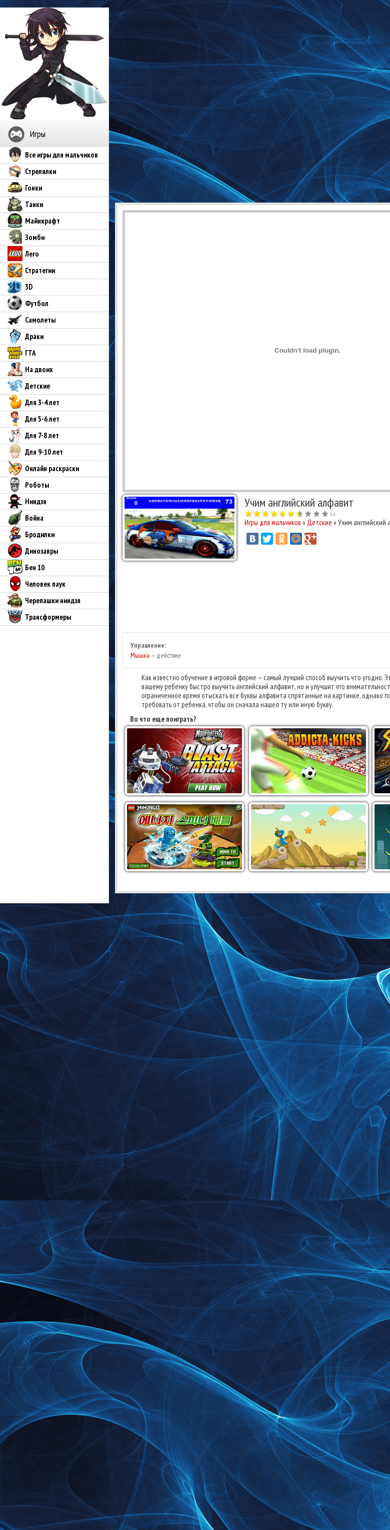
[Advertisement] (208, 101)
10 (325, 514)
